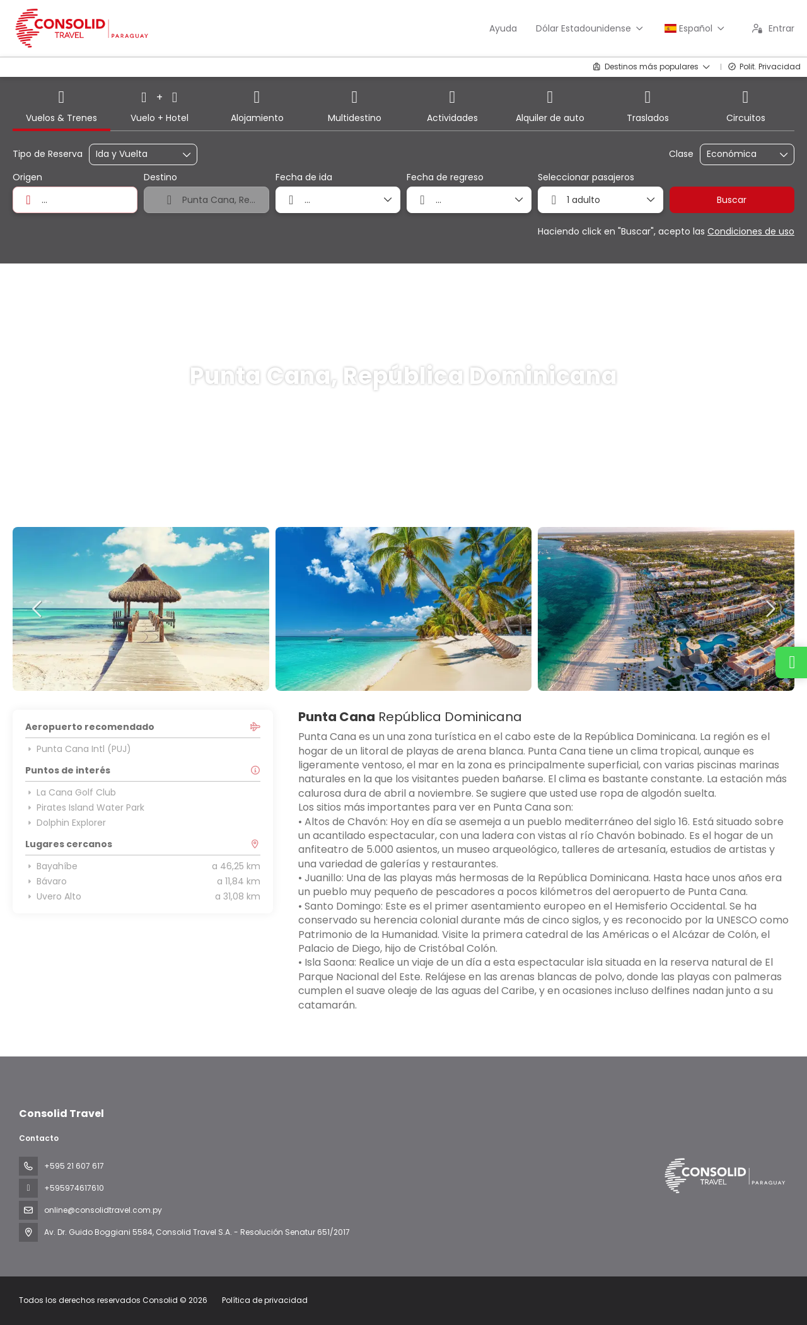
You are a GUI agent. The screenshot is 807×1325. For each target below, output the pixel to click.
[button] (37, 609)
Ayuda (503, 28)
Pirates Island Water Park (84, 807)
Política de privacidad (265, 1300)
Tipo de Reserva (48, 154)
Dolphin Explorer (65, 822)
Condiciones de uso (750, 231)
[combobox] (75, 200)
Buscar (731, 200)
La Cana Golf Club (70, 792)
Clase (681, 154)
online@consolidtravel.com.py (103, 1210)
